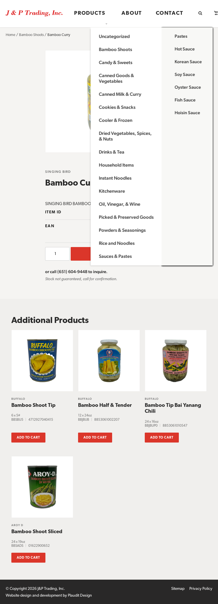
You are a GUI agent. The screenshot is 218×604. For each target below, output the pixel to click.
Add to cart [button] (28, 436)
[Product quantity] (57, 254)
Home (10, 35)
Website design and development (34, 594)
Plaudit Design (80, 594)
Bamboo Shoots (31, 35)
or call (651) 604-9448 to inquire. (76, 271)
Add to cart (121, 254)
